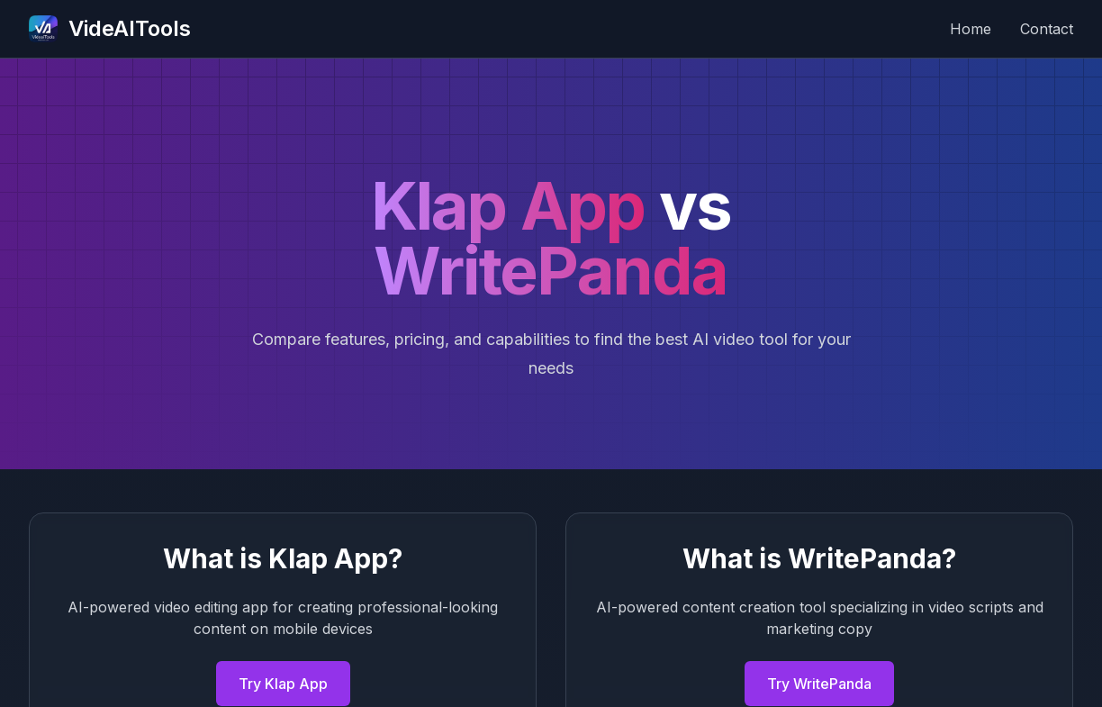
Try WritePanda (819, 684)
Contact (1046, 29)
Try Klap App (283, 684)
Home (970, 29)
